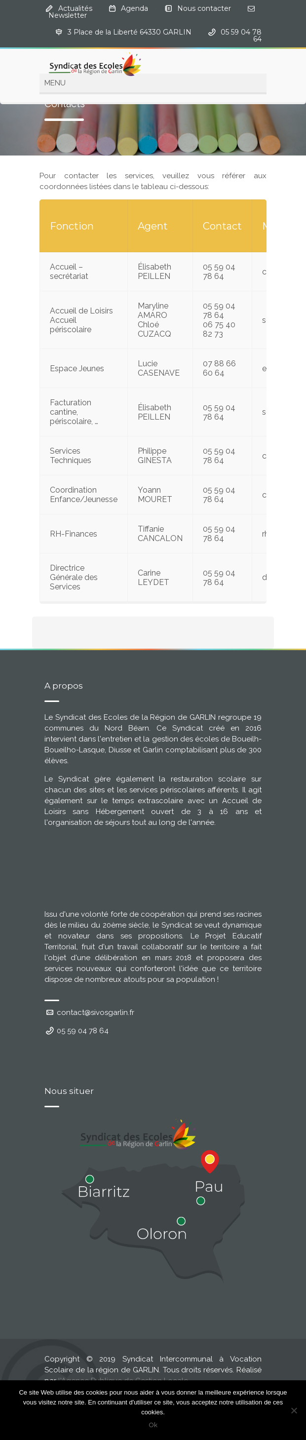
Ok (153, 1425)
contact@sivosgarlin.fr (89, 1012)
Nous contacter (204, 8)
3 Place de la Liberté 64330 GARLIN (129, 32)
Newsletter (67, 15)
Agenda (134, 8)
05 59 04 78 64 (76, 1030)
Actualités (75, 8)
